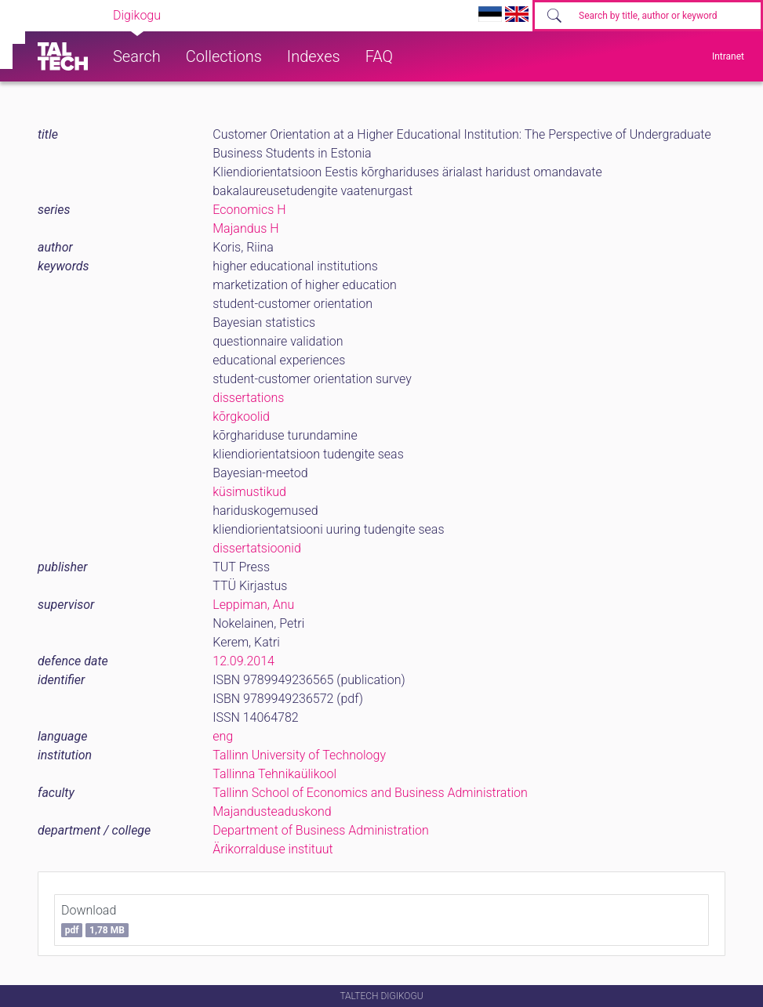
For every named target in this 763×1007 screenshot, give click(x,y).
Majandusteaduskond (272, 811)
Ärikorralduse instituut (272, 849)
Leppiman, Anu (253, 604)
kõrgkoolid (241, 416)
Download (95, 920)
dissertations (248, 397)
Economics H (249, 209)
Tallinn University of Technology (299, 755)
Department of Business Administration (321, 830)
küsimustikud (249, 491)
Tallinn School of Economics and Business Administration (370, 792)
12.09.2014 (243, 661)
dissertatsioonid (257, 548)
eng (223, 736)
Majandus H (245, 228)
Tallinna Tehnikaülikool (274, 773)
